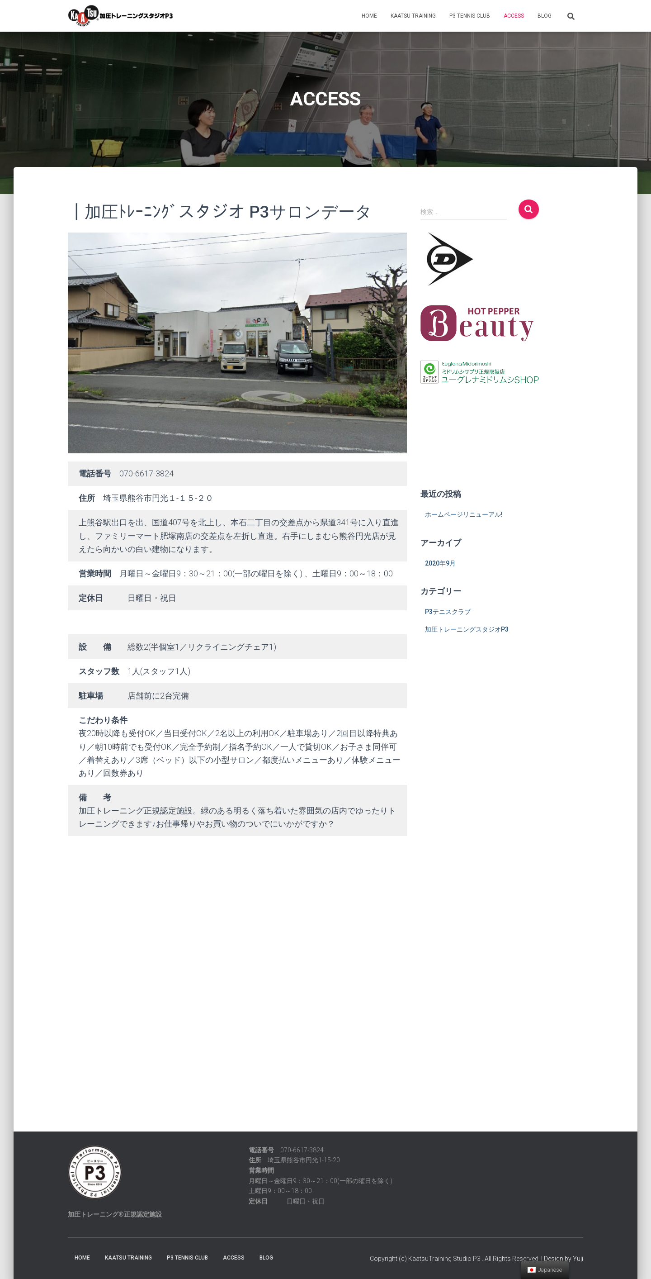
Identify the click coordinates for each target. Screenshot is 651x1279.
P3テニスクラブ (448, 611)
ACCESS (514, 16)
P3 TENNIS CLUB (469, 16)
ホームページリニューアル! (464, 514)
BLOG (545, 16)
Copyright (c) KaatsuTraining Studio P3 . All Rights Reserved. (455, 1258)
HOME (369, 16)
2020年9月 (440, 563)
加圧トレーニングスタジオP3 (467, 629)
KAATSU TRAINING (413, 16)
